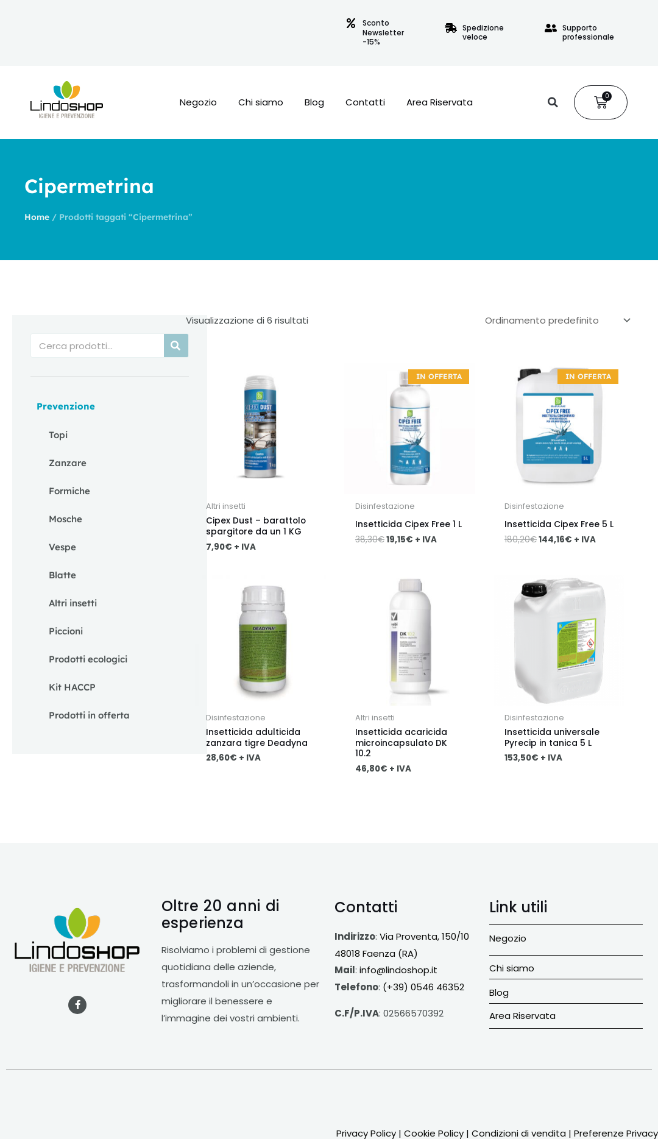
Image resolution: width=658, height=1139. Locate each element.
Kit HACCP (72, 687)
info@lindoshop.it (398, 976)
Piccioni (66, 631)
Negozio (198, 102)
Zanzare (68, 463)
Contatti (365, 102)
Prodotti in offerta (89, 715)
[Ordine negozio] (556, 320)
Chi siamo (260, 102)
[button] (552, 102)
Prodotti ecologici (88, 659)
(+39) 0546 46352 (423, 993)
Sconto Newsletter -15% (383, 32)
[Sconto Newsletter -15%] (351, 23)
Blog (314, 102)
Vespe (62, 547)
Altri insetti (73, 603)
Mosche (65, 519)
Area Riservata (439, 102)
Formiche (69, 491)
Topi (58, 435)
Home (36, 216)
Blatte (62, 575)
